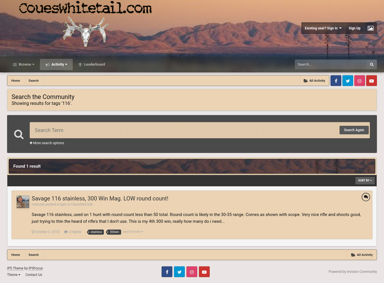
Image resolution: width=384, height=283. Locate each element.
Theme (13, 275)
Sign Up (355, 28)
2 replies (72, 232)
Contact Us (33, 275)
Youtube (371, 80)
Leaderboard (94, 64)
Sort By (365, 180)
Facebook (336, 80)
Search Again (354, 130)
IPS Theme (15, 268)
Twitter (347, 80)
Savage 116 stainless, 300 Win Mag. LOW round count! (100, 198)
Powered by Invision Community (353, 272)
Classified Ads (82, 204)
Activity (59, 64)
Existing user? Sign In (323, 28)
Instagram (359, 80)
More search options (47, 143)
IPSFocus (36, 268)
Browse (26, 64)
